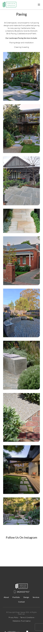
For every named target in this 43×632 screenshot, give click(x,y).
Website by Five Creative (21, 621)
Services (36, 597)
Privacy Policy (13, 617)
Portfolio (16, 597)
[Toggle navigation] (39, 4)
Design (26, 597)
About (6, 597)
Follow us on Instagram (21, 537)
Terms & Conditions (27, 617)
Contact (21, 602)
